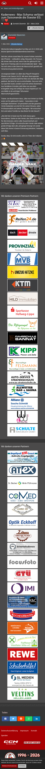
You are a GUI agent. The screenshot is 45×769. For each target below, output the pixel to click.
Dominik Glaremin (19, 24)
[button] (41, 3)
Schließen (22, 766)
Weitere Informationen (9, 766)
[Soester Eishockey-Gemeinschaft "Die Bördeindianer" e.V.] (4, 3)
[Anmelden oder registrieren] (35, 3)
